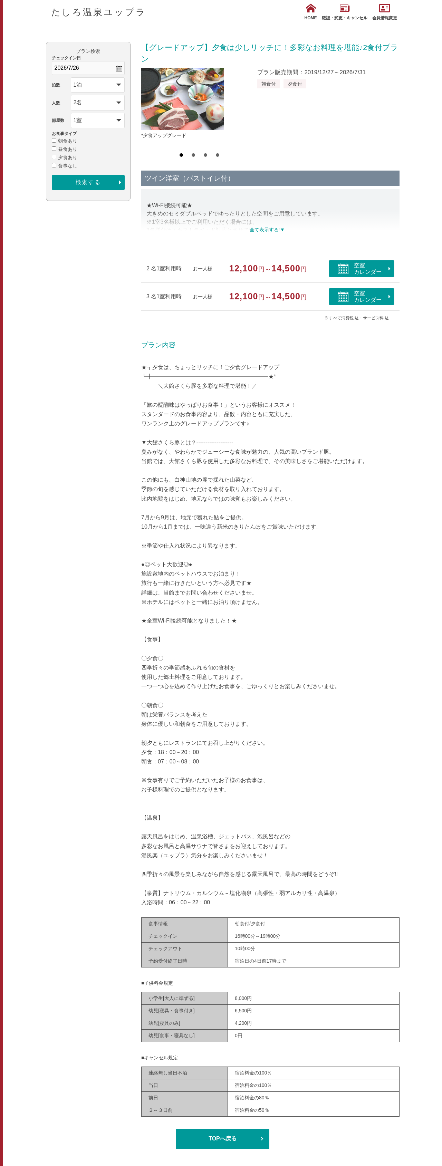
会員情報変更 (384, 11)
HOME (311, 11)
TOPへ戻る (223, 1138)
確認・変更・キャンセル (344, 11)
